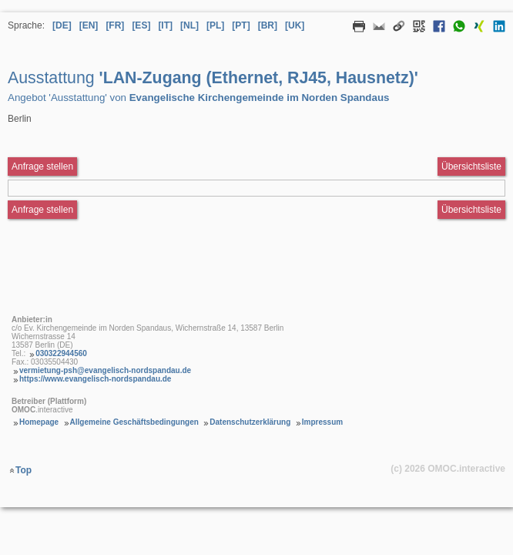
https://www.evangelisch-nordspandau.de (95, 379)
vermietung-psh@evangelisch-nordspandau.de (105, 370)
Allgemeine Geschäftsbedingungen (134, 422)
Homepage (39, 422)
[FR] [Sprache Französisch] (115, 25)
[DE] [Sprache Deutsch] (62, 25)
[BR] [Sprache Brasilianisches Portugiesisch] (267, 25)
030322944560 (61, 353)
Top (23, 470)
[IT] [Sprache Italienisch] (165, 25)
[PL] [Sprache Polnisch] (215, 25)
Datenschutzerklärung (250, 422)
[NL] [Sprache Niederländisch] (189, 25)
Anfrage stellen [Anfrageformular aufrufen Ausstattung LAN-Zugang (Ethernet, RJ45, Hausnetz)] (42, 166)
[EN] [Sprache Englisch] (89, 25)
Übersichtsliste (471, 166)
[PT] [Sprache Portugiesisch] (241, 25)
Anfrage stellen (42, 209)
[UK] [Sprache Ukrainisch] (294, 25)
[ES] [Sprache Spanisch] (141, 25)
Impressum (322, 422)
